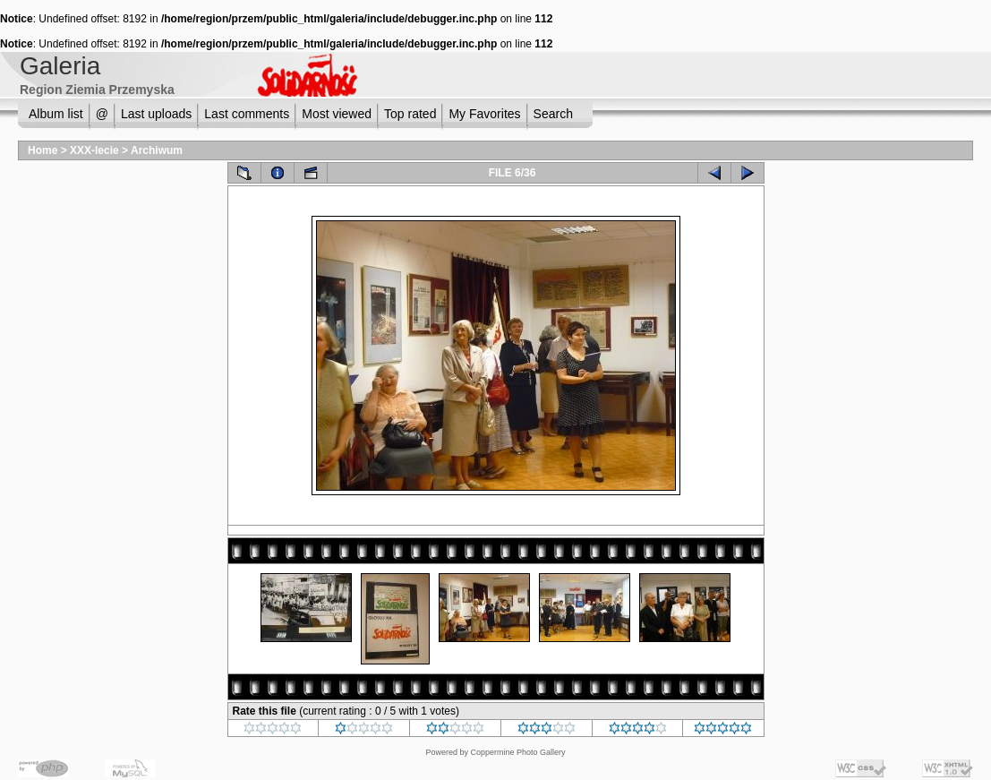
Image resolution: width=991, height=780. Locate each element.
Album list (56, 114)
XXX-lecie (94, 150)
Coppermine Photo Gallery (517, 752)
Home (42, 150)
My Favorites (484, 114)
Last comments (246, 114)
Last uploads (156, 114)
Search (553, 114)
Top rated (410, 114)
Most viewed (337, 114)
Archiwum (157, 150)
